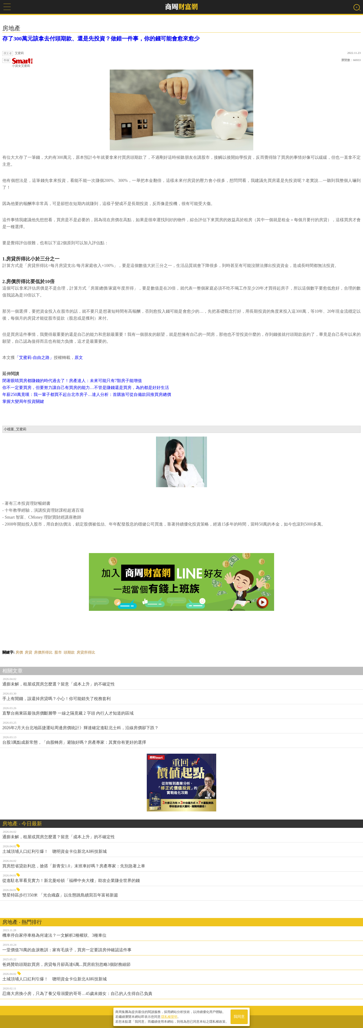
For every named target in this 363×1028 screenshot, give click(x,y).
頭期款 (69, 652)
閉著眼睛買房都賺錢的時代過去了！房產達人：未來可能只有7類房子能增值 (72, 380)
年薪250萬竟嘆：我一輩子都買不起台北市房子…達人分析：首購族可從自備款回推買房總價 (86, 394)
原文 (79, 357)
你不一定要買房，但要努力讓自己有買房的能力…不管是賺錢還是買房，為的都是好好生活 (85, 387)
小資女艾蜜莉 (22, 62)
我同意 (239, 1017)
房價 (19, 652)
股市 (58, 652)
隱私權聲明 (169, 1017)
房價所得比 (43, 652)
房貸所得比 (86, 652)
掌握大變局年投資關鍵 (23, 401)
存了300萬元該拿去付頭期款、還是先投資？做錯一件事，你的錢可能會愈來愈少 (101, 39)
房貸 (28, 652)
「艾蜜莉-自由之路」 (34, 357)
